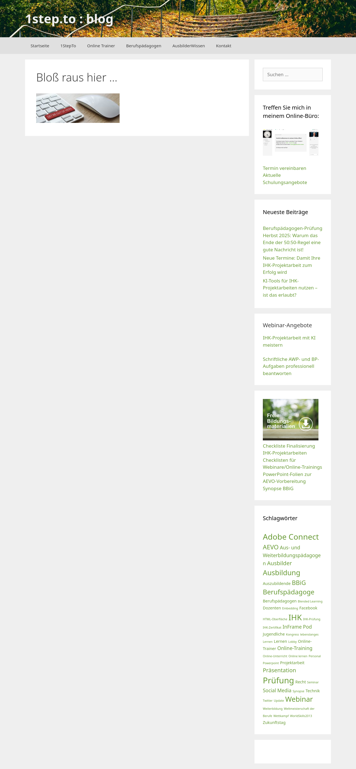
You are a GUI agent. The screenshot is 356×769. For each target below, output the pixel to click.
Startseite (40, 45)
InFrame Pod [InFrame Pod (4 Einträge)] (297, 626)
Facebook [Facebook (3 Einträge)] (308, 608)
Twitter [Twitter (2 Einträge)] (268, 701)
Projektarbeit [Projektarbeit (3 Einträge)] (292, 662)
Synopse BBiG (278, 488)
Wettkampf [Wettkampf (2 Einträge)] (281, 716)
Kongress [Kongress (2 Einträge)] (292, 634)
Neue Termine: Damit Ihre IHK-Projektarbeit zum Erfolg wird (291, 265)
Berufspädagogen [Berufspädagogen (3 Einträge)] (279, 601)
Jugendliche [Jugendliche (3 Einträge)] (274, 634)
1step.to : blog (69, 18)
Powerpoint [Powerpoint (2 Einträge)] (271, 663)
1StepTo (68, 45)
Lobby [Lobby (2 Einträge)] (292, 642)
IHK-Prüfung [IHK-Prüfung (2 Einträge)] (311, 619)
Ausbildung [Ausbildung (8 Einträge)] (281, 572)
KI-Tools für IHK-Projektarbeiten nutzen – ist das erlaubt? (290, 287)
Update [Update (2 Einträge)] (279, 701)
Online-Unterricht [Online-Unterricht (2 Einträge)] (275, 656)
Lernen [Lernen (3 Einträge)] (280, 641)
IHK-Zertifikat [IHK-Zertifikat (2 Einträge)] (272, 627)
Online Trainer (101, 45)
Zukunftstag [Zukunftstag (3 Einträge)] (274, 722)
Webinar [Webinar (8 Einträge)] (299, 699)
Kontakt (223, 45)
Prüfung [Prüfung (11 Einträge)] (278, 680)
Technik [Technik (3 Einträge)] (313, 690)
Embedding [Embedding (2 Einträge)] (290, 608)
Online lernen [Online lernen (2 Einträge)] (297, 656)
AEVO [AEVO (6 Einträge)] (271, 547)
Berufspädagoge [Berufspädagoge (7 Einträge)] (288, 591)
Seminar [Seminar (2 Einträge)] (313, 682)
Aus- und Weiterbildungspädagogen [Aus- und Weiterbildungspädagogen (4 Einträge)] (292, 555)
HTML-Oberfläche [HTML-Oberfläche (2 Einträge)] (275, 619)
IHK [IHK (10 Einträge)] (295, 617)
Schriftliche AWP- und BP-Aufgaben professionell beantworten (291, 366)
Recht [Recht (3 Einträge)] (300, 681)
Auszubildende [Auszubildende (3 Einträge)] (277, 583)
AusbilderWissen (188, 45)
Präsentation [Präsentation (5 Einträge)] (279, 670)
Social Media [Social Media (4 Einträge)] (277, 690)
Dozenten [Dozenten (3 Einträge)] (272, 608)
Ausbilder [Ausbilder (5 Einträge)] (279, 563)
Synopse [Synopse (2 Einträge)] (298, 691)
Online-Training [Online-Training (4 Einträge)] (294, 648)
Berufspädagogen (143, 45)
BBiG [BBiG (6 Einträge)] (299, 582)
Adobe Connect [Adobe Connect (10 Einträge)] (291, 536)
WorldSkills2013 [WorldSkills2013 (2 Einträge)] (301, 716)
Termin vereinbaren (284, 168)
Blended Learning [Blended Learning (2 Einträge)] (310, 601)
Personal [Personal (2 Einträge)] (315, 656)
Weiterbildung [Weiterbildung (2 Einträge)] (273, 709)
